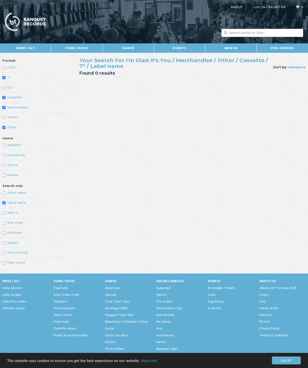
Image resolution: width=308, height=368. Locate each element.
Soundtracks (165, 315)
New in (10, 212)
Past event (13, 262)
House (110, 328)
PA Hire (264, 321)
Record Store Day (169, 308)
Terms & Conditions (273, 335)
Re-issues (163, 321)
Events (179, 48)
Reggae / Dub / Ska (119, 315)
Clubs (212, 295)
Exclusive (12, 232)
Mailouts (265, 315)
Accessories (165, 335)
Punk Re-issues (65, 328)
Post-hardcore (64, 308)
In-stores (214, 308)
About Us (267, 281)
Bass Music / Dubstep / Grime (126, 321)
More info (149, 361)
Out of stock (15, 252)
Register (276, 7)
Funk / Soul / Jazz (117, 301)
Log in (259, 7)
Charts (264, 295)
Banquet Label (167, 348)
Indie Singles (11, 295)
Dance (128, 48)
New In (231, 48)
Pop (159, 328)
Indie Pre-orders (14, 301)
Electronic (112, 288)
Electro (110, 342)
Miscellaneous (170, 281)
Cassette (12, 97)
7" (6, 77)
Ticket (10, 117)
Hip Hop (110, 295)
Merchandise (15, 107)
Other (9, 127)
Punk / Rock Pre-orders (71, 335)
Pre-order (12, 223)
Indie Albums (11, 288)
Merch (161, 342)
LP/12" (9, 67)
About (237, 7)
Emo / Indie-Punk (66, 295)
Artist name (14, 193)
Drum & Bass (114, 348)
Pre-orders (282, 48)
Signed (10, 242)
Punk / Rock (76, 48)
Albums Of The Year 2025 (278, 288)
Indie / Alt (25, 48)
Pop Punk (61, 288)
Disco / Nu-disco (117, 335)
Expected (163, 288)
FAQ (262, 301)
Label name (14, 202)
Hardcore (60, 301)
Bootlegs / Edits (116, 308)
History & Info (268, 308)
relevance (296, 67)
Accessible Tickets (221, 288)
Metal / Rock (63, 315)
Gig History (216, 301)
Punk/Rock (13, 155)
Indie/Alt (11, 145)
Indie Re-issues (13, 308)
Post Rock (61, 321)
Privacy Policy (269, 328)
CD (7, 87)
